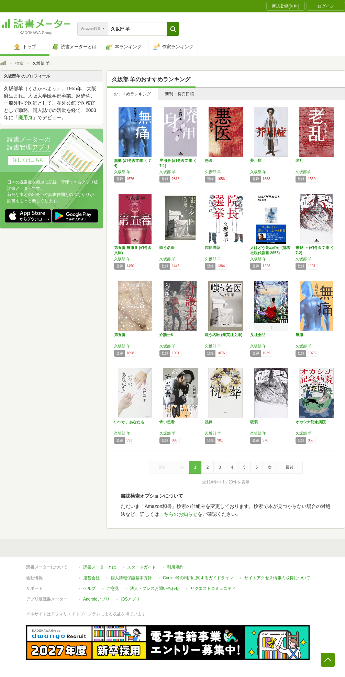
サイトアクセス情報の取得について (277, 578)
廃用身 (25, 117)
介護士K (166, 335)
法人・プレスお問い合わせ (154, 588)
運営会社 (91, 578)
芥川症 (255, 160)
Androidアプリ (96, 599)
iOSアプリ (130, 599)
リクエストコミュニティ (213, 588)
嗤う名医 (167, 248)
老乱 (299, 160)
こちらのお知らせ (178, 514)
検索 (19, 63)
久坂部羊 (303, 172)
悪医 (208, 160)
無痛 (299, 335)
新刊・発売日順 (179, 94)
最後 (290, 467)
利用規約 (175, 567)
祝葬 (208, 422)
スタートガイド (141, 567)
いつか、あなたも (129, 422)
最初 (162, 467)
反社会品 (257, 335)
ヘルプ (89, 588)
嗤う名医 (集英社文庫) (223, 335)
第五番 (119, 335)
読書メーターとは (99, 567)
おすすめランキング (132, 94)
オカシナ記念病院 (311, 422)
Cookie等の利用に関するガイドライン (198, 578)
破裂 (254, 422)
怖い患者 (167, 422)
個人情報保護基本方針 (131, 578)
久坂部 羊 (122, 172)
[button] (173, 29)
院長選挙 (212, 248)
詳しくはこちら (28, 160)
